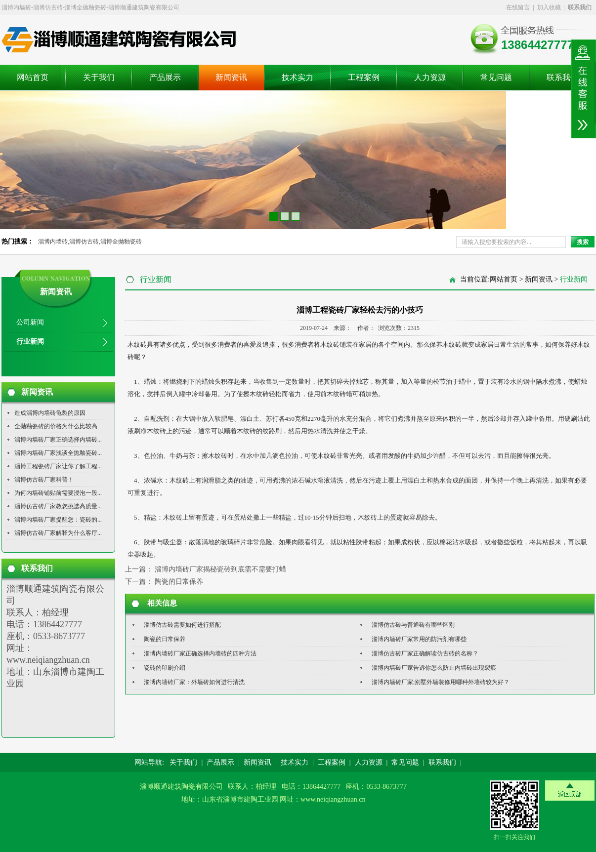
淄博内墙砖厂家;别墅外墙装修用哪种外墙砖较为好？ (441, 682)
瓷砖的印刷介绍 (164, 667)
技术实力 (297, 77)
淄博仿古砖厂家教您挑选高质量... (58, 506)
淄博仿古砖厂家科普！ (44, 479)
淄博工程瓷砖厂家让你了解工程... (58, 466)
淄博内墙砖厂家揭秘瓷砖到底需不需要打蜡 (220, 569)
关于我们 (99, 77)
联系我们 (562, 77)
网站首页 (32, 77)
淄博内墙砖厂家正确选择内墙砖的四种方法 (200, 653)
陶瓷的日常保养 (179, 581)
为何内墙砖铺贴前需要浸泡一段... (58, 492)
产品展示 (165, 77)
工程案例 (364, 77)
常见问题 (496, 77)
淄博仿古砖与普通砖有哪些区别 (413, 624)
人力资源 (430, 77)
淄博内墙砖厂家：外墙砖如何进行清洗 (194, 682)
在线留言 (518, 7)
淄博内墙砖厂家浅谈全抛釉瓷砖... (58, 452)
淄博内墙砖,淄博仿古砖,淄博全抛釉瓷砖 (90, 241)
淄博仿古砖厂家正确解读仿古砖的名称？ (425, 653)
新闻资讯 (231, 77)
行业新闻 (30, 341)
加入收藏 (549, 7)
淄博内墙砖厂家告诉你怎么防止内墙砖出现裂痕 (434, 667)
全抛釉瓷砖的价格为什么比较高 (55, 426)
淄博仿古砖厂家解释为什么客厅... (58, 532)
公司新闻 (30, 322)
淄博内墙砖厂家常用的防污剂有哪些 (419, 639)
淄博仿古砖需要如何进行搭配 (182, 624)
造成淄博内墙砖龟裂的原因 (49, 412)
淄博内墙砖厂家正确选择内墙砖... (58, 439)
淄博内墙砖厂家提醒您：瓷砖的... (58, 519)
